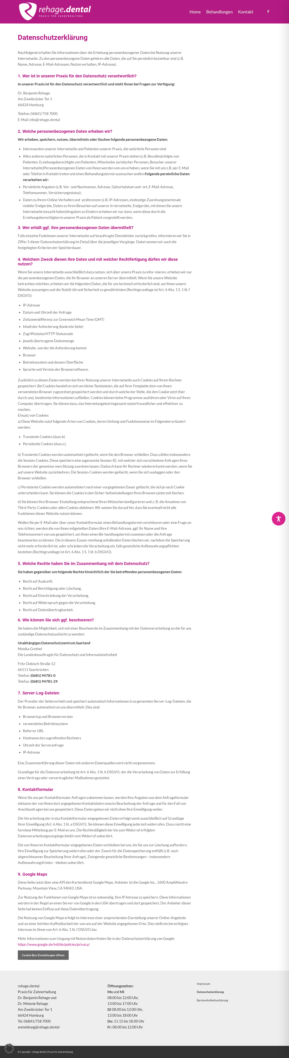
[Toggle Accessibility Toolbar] (278, 518)
